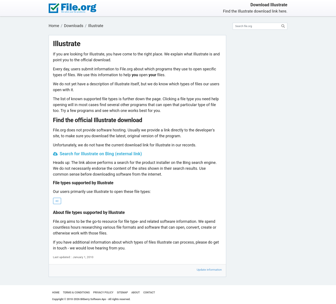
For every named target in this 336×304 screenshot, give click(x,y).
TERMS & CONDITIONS (76, 292)
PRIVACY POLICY (103, 292)
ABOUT (135, 292)
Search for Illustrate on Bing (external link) (101, 153)
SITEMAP (122, 292)
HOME (55, 292)
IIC (57, 201)
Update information (209, 269)
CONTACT (149, 292)
